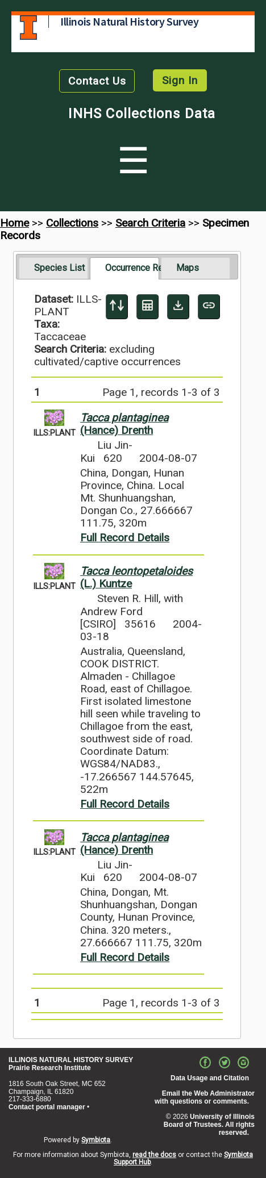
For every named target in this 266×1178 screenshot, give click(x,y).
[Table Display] (147, 306)
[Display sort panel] (117, 306)
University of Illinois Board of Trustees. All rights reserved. (209, 1125)
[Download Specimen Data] (178, 306)
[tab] (53, 268)
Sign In (180, 80)
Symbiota (95, 1140)
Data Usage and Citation (210, 1078)
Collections (72, 222)
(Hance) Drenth (124, 424)
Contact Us (97, 80)
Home (14, 222)
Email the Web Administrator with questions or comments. (205, 1097)
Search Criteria (150, 222)
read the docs (154, 1155)
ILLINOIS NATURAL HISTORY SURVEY (71, 1060)
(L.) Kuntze (136, 577)
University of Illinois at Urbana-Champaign (28, 27)
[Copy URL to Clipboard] (209, 306)
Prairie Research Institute (50, 1068)
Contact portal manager (47, 1107)
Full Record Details (124, 537)
